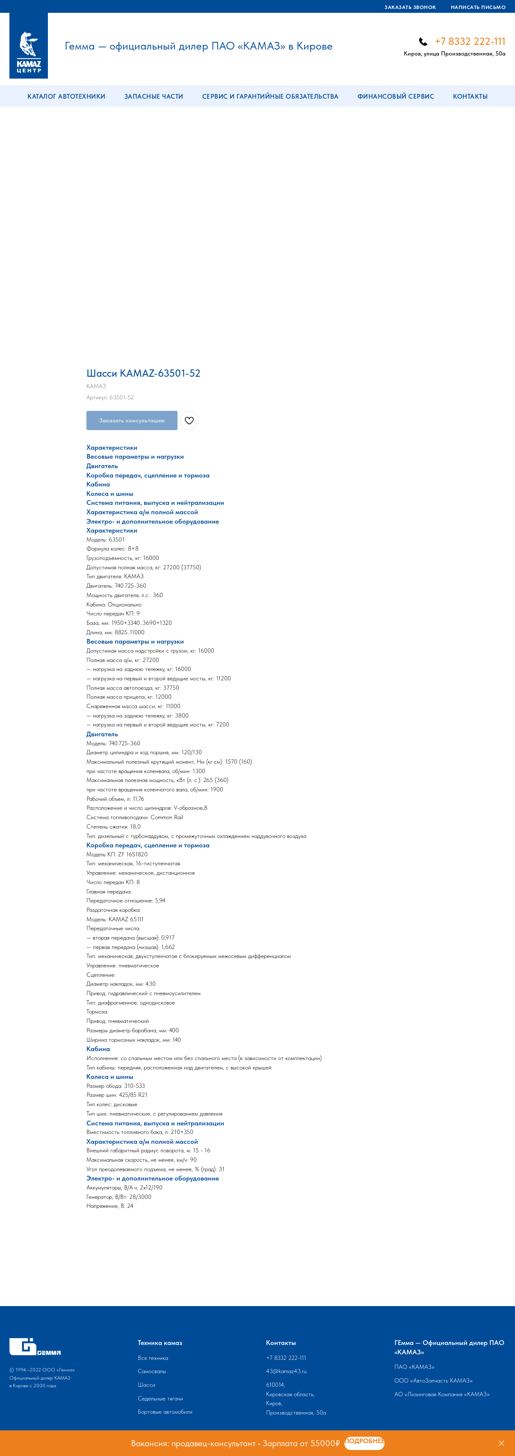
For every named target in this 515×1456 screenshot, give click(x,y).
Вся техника (153, 1357)
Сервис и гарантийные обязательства (270, 96)
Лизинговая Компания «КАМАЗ (447, 1394)
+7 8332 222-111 (470, 41)
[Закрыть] (501, 1443)
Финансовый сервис (396, 96)
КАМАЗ (422, 1366)
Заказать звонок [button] (410, 7)
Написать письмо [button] (478, 7)
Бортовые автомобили (165, 1411)
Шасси (146, 1384)
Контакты (470, 96)
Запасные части (154, 96)
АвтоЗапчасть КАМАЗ (441, 1380)
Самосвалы (152, 1371)
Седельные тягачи (160, 1398)
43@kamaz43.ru (286, 1371)
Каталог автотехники (66, 96)
